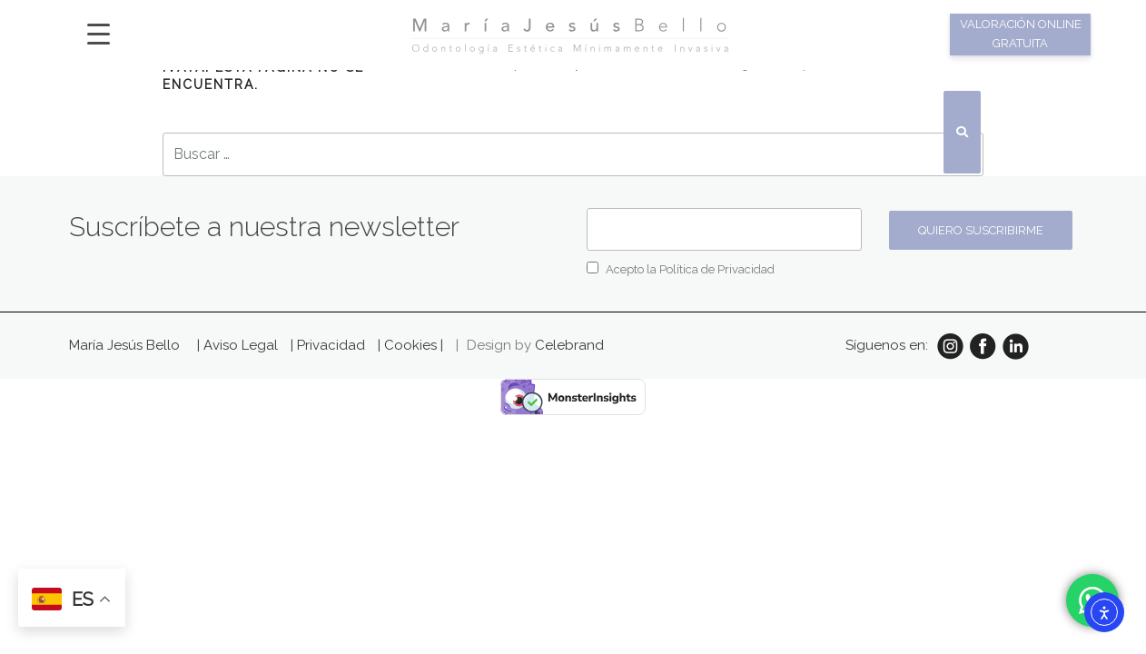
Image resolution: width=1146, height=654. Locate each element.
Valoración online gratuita (1021, 33)
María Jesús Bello (124, 345)
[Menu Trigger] (98, 33)
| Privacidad (330, 345)
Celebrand (569, 345)
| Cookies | (410, 345)
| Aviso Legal (239, 345)
